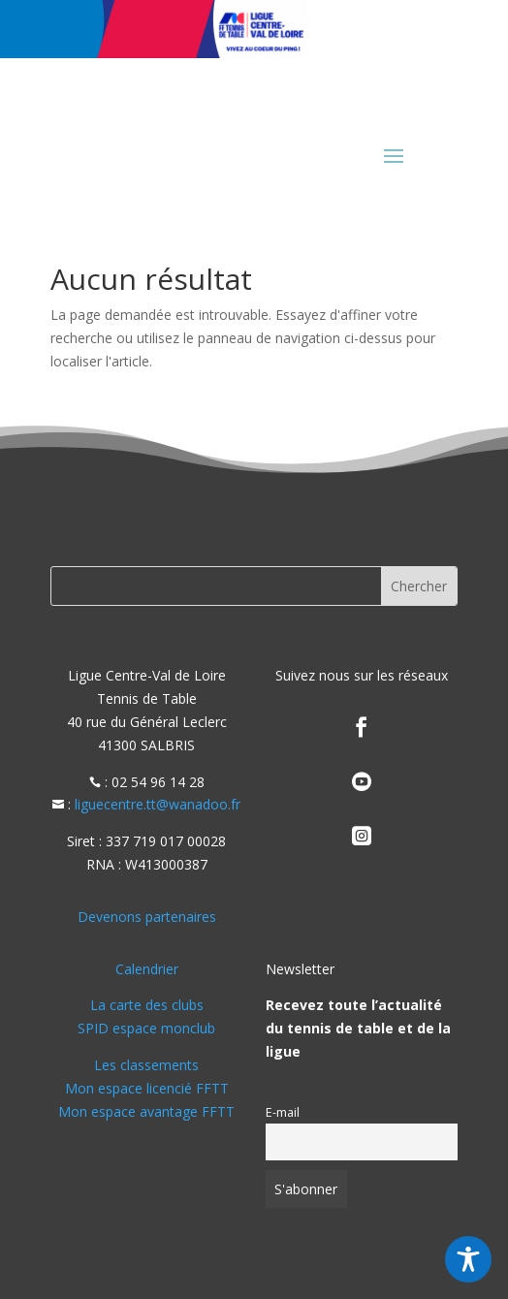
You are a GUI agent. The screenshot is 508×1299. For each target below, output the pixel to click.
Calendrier (146, 969)
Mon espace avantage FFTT (146, 1111)
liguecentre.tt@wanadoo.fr (157, 804)
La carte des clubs (147, 1005)
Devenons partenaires (147, 916)
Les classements (146, 1065)
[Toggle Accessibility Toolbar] (468, 1259)
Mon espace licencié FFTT (147, 1088)
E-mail (283, 1112)
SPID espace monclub (146, 1028)
